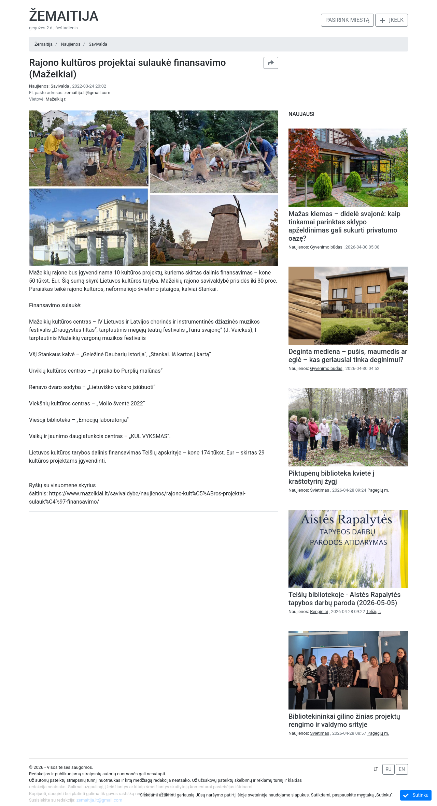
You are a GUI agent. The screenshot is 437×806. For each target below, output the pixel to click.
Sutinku (415, 795)
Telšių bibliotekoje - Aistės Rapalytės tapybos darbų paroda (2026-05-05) (344, 599)
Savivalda (98, 44)
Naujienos (70, 44)
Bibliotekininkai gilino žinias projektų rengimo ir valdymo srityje (344, 720)
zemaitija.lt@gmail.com (87, 92)
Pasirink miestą (347, 20)
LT (375, 769)
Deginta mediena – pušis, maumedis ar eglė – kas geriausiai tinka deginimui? (347, 355)
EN (402, 769)
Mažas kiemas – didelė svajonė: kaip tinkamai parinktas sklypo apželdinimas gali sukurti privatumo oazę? (344, 226)
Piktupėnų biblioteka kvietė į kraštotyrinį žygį (331, 477)
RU (388, 769)
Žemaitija (63, 16)
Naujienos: (49, 86)
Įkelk (392, 20)
